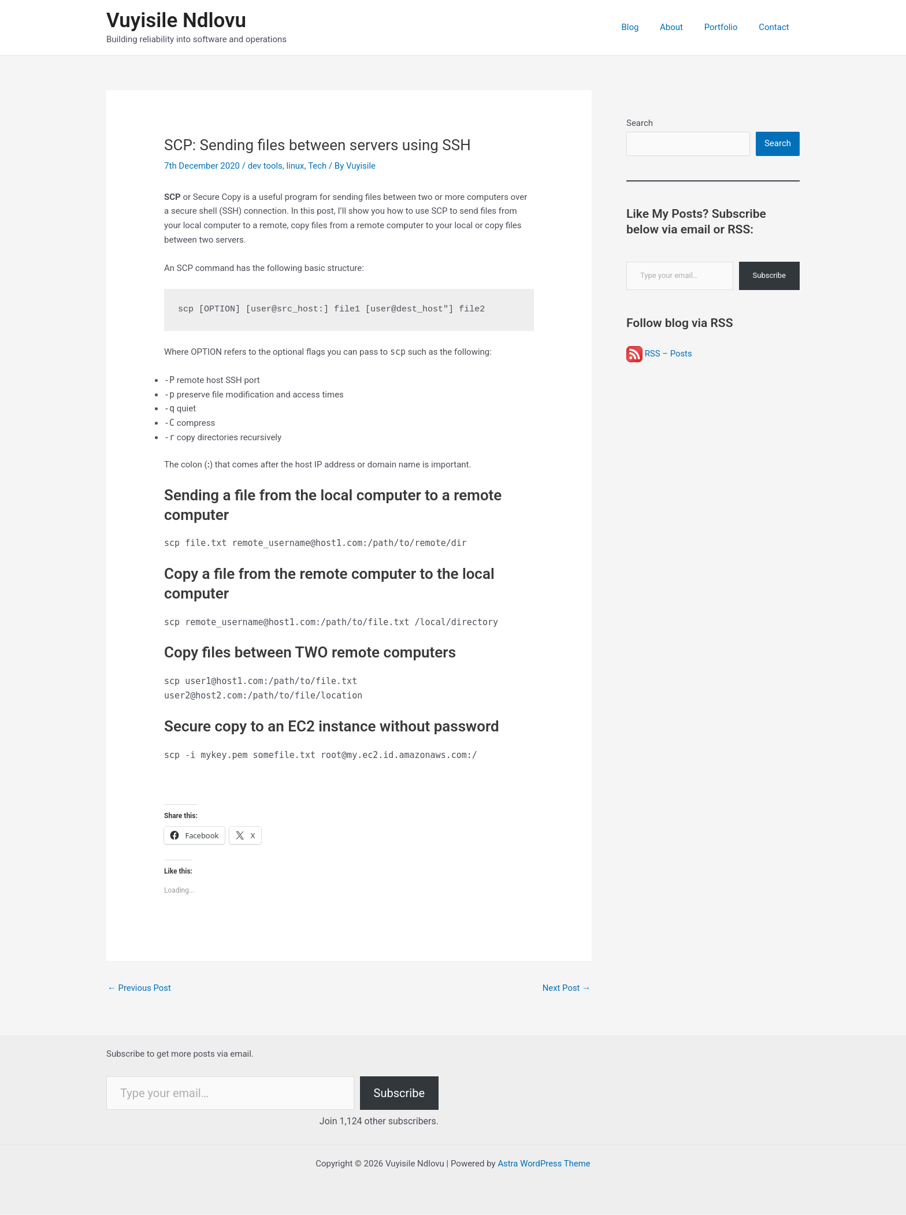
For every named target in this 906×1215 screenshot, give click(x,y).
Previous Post (139, 988)
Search (639, 123)
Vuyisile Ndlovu (176, 20)
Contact (776, 27)
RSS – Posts (659, 353)
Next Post (566, 988)
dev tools (265, 166)
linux (296, 166)
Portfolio (727, 27)
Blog (643, 27)
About (681, 27)
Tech (318, 166)
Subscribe (769, 276)
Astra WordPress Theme (544, 1164)
